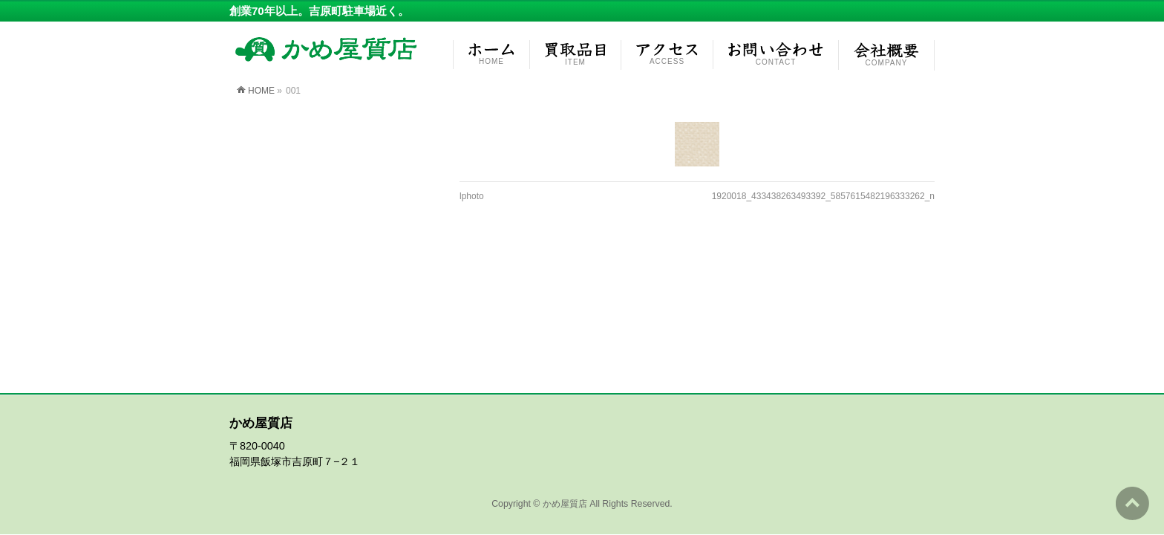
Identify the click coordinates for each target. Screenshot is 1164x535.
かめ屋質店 (565, 365)
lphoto (472, 196)
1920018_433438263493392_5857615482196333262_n (823, 196)
